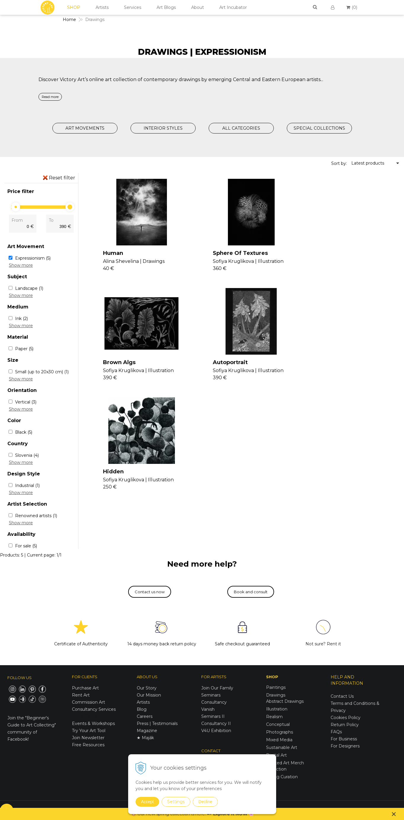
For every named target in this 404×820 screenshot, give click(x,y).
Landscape (29, 288)
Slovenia (27, 455)
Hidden (217, 362)
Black (23, 432)
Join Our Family (217, 688)
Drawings (275, 695)
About (197, 7)
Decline (205, 801)
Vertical (25, 402)
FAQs (336, 731)
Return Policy (345, 724)
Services (132, 7)
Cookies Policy (345, 717)
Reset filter (62, 178)
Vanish (208, 709)
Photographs (279, 732)
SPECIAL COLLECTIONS (319, 128)
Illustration (276, 709)
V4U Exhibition (216, 730)
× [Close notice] (394, 814)
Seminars (210, 695)
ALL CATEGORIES (241, 128)
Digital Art (276, 755)
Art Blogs (166, 7)
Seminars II (213, 716)
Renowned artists (36, 515)
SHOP (73, 7)
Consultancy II (216, 723)
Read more (50, 97)
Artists (102, 7)
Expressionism (33, 258)
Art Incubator (233, 7)
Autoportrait (118, 362)
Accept (147, 801)
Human (111, 253)
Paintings (276, 687)
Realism (274, 716)
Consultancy (214, 702)
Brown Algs (329, 253)
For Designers (345, 746)
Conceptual (278, 724)
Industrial (27, 485)
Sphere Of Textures (234, 253)
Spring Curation (282, 776)
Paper (24, 348)
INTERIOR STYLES (163, 128)
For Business (344, 739)
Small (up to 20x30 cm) (42, 371)
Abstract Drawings (285, 701)
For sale (26, 546)
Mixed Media (279, 739)
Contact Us (342, 696)
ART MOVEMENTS (84, 128)
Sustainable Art (281, 747)
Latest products (367, 163)
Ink (21, 318)
